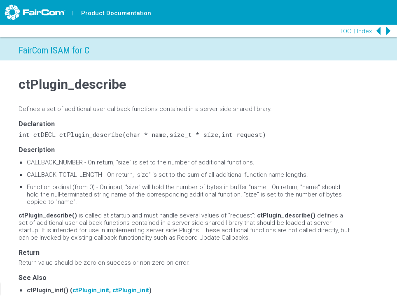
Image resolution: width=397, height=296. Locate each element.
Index (364, 31)
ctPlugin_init (90, 290)
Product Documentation (116, 13)
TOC (345, 31)
